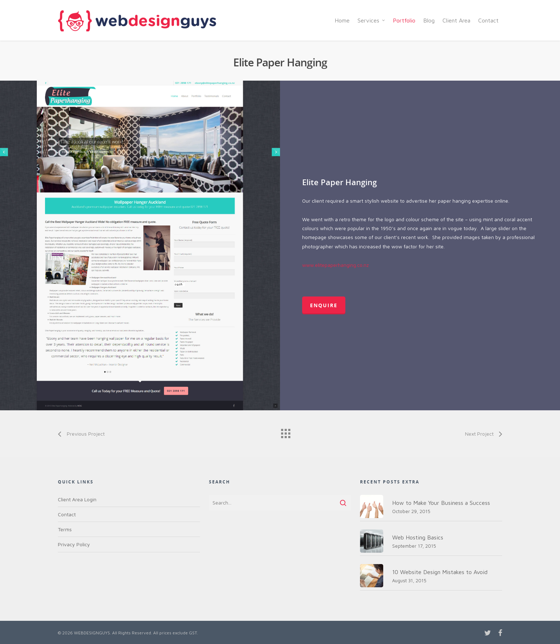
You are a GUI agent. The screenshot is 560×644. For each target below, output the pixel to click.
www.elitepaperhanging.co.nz (335, 265)
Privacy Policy (74, 544)
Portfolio (404, 20)
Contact (488, 20)
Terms (65, 529)
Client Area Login (77, 499)
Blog (429, 20)
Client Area (456, 20)
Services (372, 20)
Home (342, 20)
